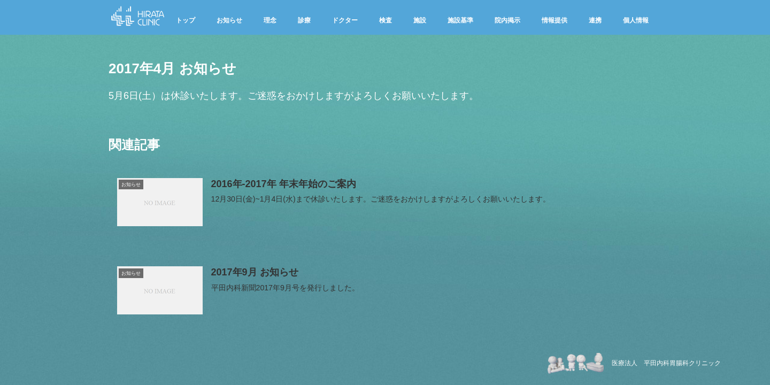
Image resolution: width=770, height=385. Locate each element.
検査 (385, 20)
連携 (595, 20)
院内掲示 (507, 20)
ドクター (345, 20)
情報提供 (554, 20)
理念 (270, 20)
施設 (419, 20)
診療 (304, 20)
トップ (185, 20)
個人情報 (636, 20)
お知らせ (229, 20)
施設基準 (460, 20)
